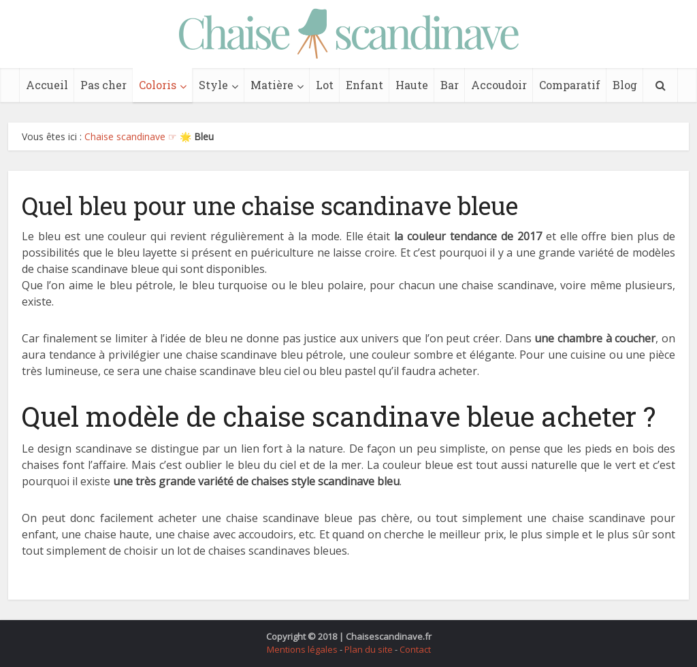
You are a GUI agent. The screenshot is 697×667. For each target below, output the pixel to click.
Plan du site (368, 649)
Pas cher (103, 85)
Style (213, 85)
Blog (625, 85)
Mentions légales (302, 649)
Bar (449, 85)
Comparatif (569, 85)
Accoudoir (499, 85)
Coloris (157, 85)
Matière (271, 85)
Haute (411, 85)
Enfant (364, 85)
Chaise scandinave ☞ (130, 136)
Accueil (47, 85)
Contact (415, 649)
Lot (325, 85)
